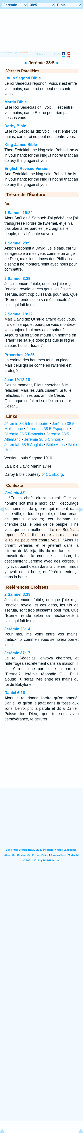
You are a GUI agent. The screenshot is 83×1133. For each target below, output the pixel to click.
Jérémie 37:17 (17, 653)
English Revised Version (27, 168)
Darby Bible (15, 126)
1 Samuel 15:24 (18, 212)
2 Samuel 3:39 (17, 278)
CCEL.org (54, 474)
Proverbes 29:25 (19, 355)
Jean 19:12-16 (17, 380)
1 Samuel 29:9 (17, 243)
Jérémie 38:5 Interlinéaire (26, 423)
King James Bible (20, 144)
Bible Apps (55, 445)
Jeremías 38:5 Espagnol (48, 429)
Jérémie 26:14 (17, 629)
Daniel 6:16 (14, 692)
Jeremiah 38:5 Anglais (23, 445)
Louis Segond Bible (22, 78)
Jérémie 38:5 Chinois (42, 439)
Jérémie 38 (14, 492)
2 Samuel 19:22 (18, 314)
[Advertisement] (41, 760)
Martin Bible (15, 102)
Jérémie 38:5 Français (23, 434)
